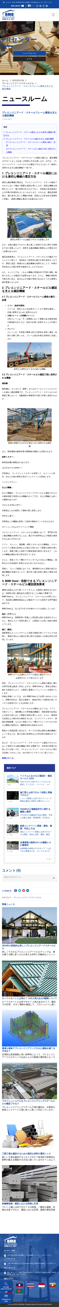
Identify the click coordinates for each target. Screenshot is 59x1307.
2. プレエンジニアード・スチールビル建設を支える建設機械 (28, 139)
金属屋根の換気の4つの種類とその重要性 (35, 843)
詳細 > (49, 859)
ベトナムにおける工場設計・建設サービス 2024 (36, 777)
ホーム (5, 80)
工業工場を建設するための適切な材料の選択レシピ (26, 1153)
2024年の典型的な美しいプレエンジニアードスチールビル (29, 947)
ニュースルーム (29, 53)
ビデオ (29, 59)
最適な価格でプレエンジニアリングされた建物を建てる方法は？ (28, 1049)
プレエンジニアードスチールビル (18, 83)
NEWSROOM (18, 80)
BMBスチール (8, 758)
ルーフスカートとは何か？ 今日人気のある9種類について (29, 998)
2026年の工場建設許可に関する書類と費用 (35, 810)
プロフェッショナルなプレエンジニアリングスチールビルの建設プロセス (28, 1102)
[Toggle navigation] (53, 14)
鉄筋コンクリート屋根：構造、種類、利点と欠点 (36, 827)
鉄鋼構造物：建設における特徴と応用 (20, 1203)
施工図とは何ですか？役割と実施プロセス (36, 793)
